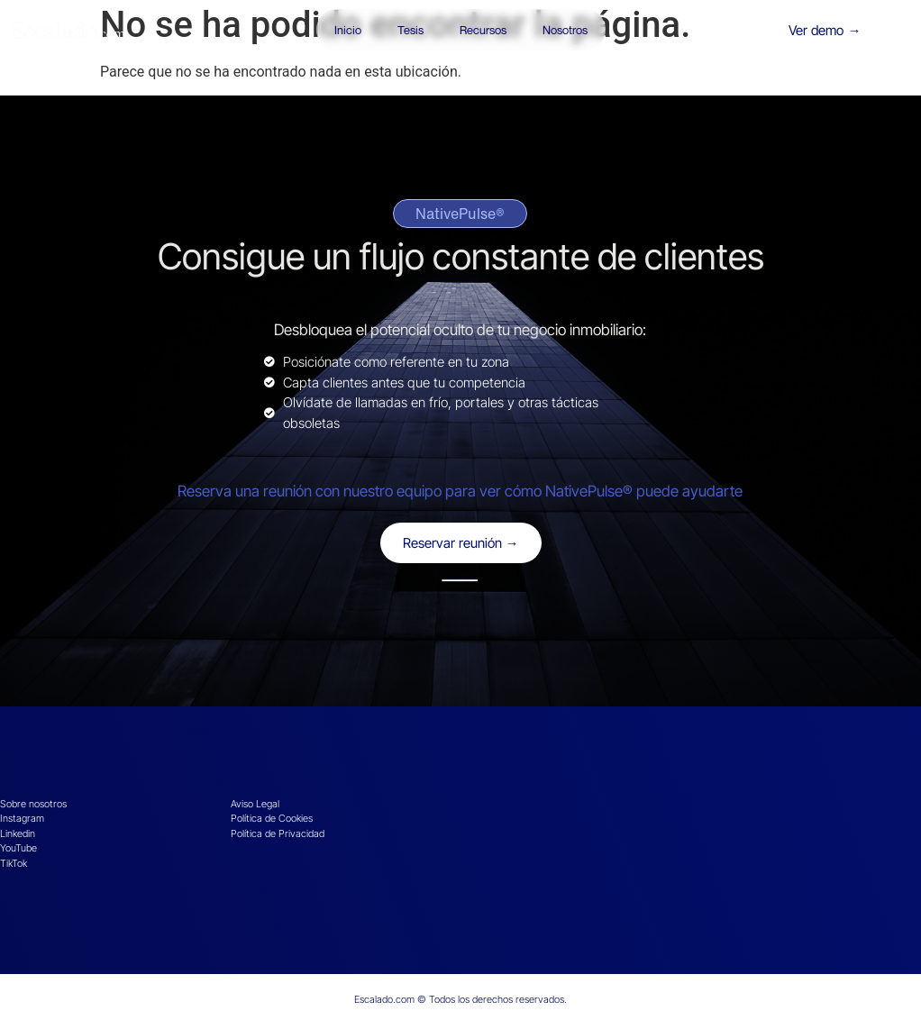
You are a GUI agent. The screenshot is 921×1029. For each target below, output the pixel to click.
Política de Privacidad (277, 833)
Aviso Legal (255, 803)
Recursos (483, 30)
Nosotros (565, 30)
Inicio (347, 30)
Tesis (410, 30)
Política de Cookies (272, 818)
